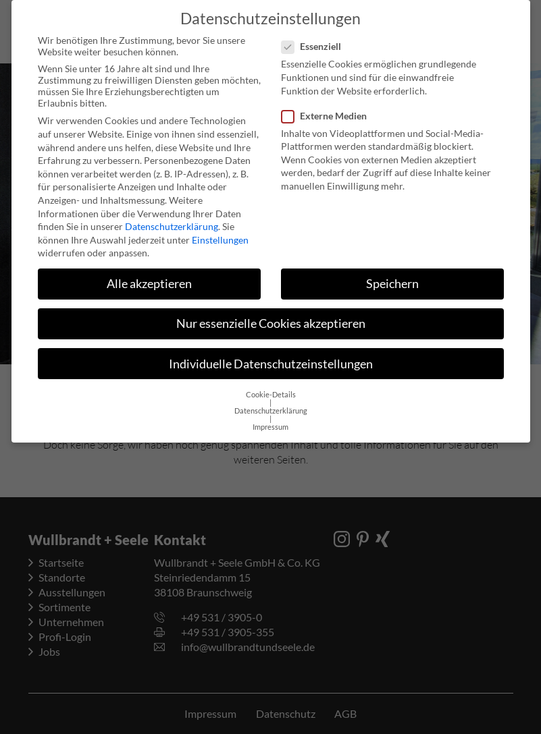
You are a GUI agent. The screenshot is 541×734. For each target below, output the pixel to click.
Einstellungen (220, 229)
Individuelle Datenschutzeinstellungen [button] (271, 353)
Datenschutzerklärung (171, 215)
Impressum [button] (270, 416)
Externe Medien (328, 105)
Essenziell (315, 35)
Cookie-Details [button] (271, 384)
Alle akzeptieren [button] (149, 273)
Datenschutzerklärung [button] (270, 400)
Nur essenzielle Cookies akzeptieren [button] (270, 313)
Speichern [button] (392, 273)
